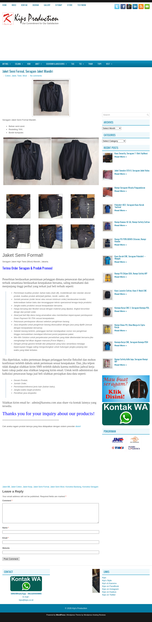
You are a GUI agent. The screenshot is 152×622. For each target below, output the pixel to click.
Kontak (24, 5)
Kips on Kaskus (109, 596)
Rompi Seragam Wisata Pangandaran (129, 187)
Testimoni (81, 5)
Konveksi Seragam (90, 487)
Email (5, 542)
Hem (28, 63)
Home (4, 5)
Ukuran (35, 5)
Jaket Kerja (27, 487)
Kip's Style (107, 584)
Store (69, 5)
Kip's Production (79, 612)
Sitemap (58, 5)
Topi (99, 63)
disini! (78, 426)
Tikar (90, 63)
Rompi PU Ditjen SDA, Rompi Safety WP (130, 273)
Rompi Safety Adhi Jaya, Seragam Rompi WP (131, 360)
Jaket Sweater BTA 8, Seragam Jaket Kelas (131, 170)
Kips (104, 581)
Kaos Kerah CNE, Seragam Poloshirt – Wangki (130, 257)
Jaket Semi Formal (41, 487)
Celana (20, 63)
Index (14, 5)
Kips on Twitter (109, 598)
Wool (25, 76)
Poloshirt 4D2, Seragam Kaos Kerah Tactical (129, 206)
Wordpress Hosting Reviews (95, 619)
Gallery (47, 5)
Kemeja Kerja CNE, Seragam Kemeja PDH (131, 342)
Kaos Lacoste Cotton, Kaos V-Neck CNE (130, 290)
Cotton (8, 76)
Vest (110, 63)
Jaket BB (6, 487)
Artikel (7, 63)
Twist (19, 76)
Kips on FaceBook (110, 590)
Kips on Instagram (110, 593)
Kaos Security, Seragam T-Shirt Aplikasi (131, 153)
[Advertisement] (122, 35)
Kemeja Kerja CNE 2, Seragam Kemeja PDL (131, 307)
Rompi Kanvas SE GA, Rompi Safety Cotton (132, 222)
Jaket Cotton (16, 487)
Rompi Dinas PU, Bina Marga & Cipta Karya (129, 326)
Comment (7, 501)
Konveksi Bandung (73, 487)
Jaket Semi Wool (57, 487)
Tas (72, 63)
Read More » (120, 157)
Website (6, 552)
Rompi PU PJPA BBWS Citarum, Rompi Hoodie (130, 240)
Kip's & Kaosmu (109, 587)
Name (5, 531)
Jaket (39, 63)
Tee (82, 63)
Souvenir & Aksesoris (57, 63)
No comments (36, 76)
